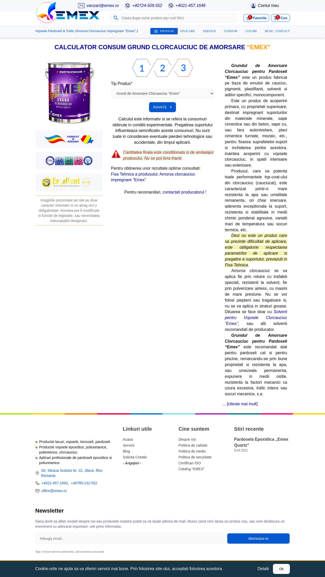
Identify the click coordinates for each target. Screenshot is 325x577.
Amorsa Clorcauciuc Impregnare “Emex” (106, 31)
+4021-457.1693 (55, 483)
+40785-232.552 (84, 483)
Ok (281, 569)
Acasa (128, 439)
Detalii (263, 568)
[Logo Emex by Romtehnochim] (61, 427)
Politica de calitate (193, 445)
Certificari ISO (190, 463)
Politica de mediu (192, 451)
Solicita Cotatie (135, 457)
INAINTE (162, 107)
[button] (69, 92)
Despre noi (187, 439)
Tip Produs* (121, 83)
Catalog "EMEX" (192, 469)
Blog (126, 451)
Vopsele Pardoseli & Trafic (54, 31)
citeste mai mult (242, 404)
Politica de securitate (195, 457)
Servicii (128, 445)
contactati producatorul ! (184, 192)
